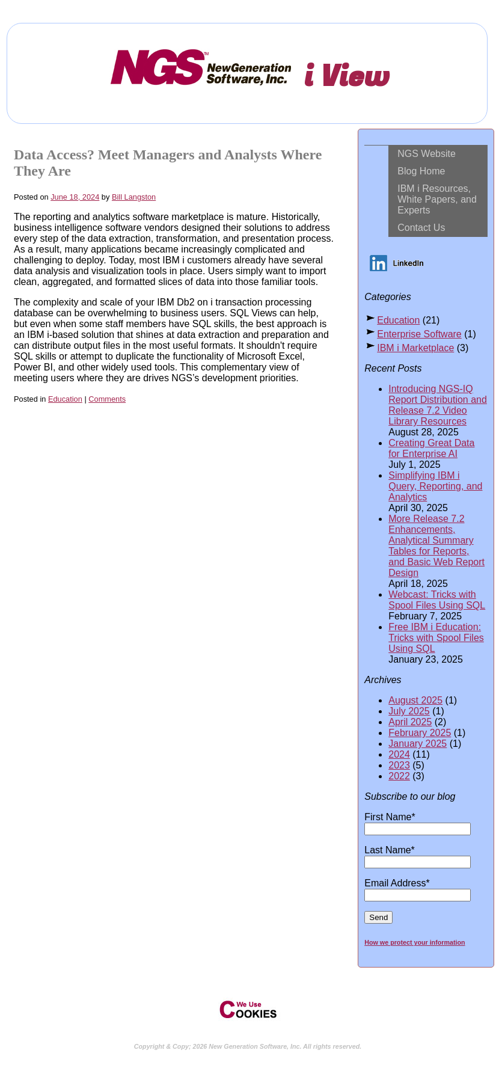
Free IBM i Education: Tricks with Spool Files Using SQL (436, 638)
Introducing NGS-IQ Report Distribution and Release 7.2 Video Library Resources (437, 405)
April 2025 (410, 722)
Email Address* (417, 889)
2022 (399, 776)
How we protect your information (414, 942)
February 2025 (419, 733)
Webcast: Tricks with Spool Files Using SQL (436, 599)
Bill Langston (134, 196)
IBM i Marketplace (415, 348)
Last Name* (417, 856)
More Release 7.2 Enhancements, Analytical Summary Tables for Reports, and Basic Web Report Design (436, 546)
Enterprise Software (419, 334)
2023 (399, 765)
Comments (107, 399)
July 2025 (409, 711)
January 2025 (417, 743)
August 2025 (415, 700)
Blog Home (421, 171)
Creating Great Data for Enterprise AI (431, 448)
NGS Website (426, 154)
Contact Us (421, 227)
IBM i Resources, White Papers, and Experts (437, 199)
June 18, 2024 (75, 196)
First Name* (417, 822)
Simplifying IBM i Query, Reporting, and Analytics (435, 486)
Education (65, 399)
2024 (399, 754)
